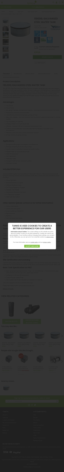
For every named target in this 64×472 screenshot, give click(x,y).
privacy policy (47, 242)
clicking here (50, 237)
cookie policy (34, 242)
